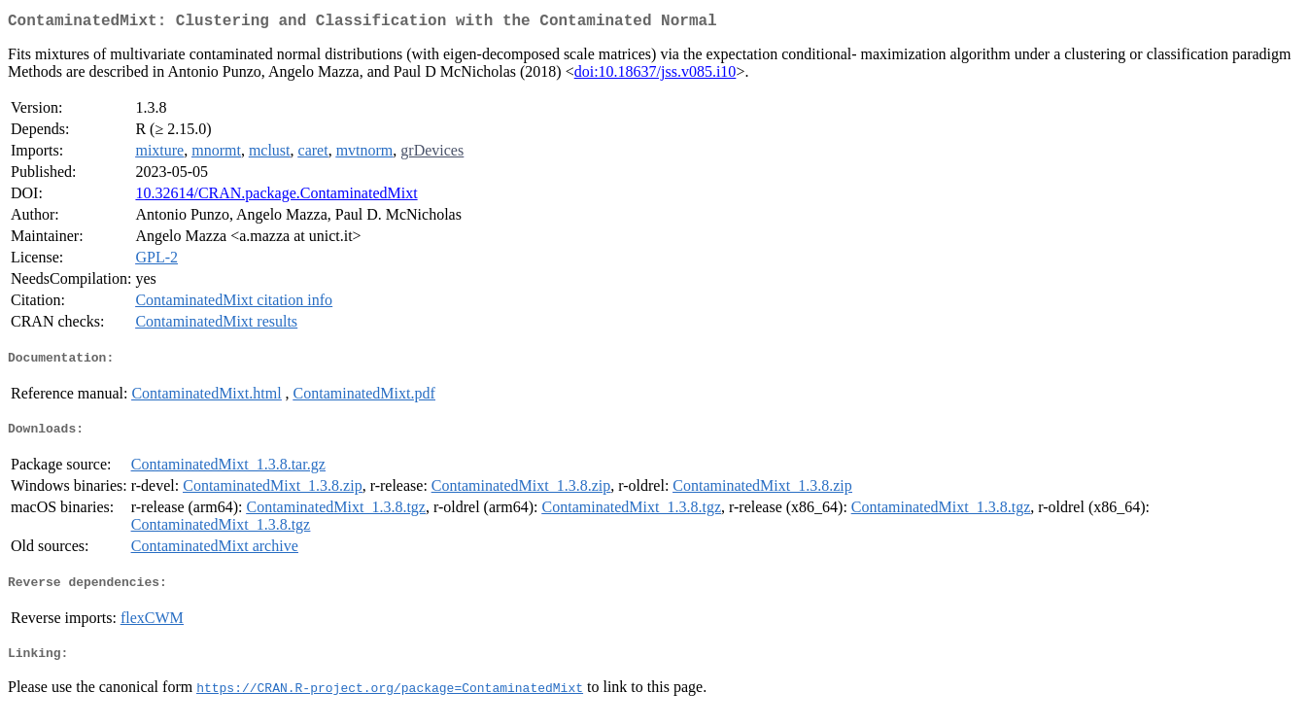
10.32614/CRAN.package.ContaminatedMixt (276, 197)
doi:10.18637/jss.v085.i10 (655, 75)
